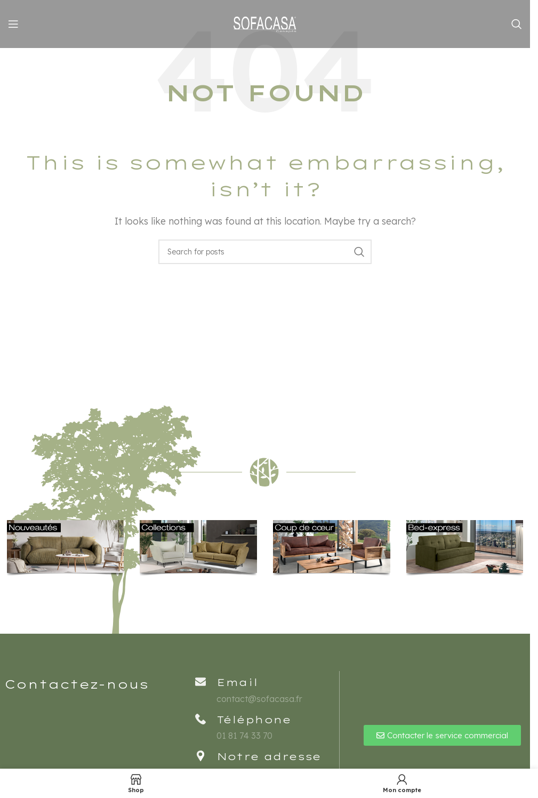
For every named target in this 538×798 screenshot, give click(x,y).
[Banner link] (65, 548)
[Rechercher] (516, 24)
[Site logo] (265, 23)
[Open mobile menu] (13, 24)
